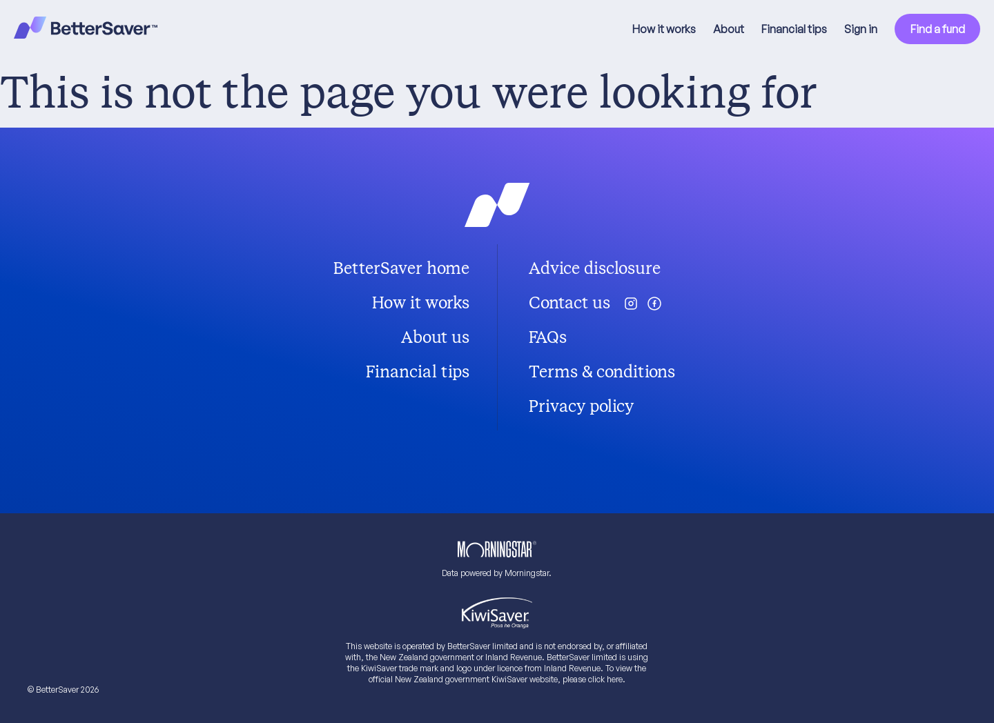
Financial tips (794, 29)
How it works (664, 29)
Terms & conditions (602, 372)
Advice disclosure (595, 268)
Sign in (860, 29)
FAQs (548, 337)
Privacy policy (581, 406)
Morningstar (527, 573)
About (728, 29)
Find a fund (937, 29)
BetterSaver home (401, 268)
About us (435, 337)
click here (605, 679)
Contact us (569, 303)
